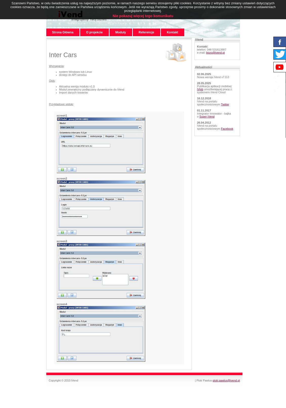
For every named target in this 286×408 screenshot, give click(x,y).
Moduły (120, 32)
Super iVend (207, 116)
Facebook (227, 128)
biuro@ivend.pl (215, 52)
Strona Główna (63, 32)
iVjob (200, 89)
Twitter (225, 104)
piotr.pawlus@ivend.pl (226, 380)
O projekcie (94, 32)
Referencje (146, 32)
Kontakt (172, 32)
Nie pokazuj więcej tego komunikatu (143, 16)
